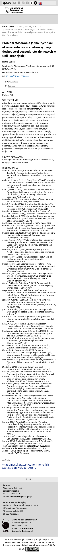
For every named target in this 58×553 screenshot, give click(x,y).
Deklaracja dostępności (22, 531)
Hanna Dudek (8, 62)
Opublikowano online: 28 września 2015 (20, 72)
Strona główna (9, 26)
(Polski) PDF (7, 95)
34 (6, 85)
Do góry (29, 479)
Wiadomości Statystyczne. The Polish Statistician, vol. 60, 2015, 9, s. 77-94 (28, 67)
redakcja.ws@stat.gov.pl (21, 496)
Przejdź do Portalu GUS (22, 528)
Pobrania (11, 86)
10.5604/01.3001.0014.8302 (17, 76)
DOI (15, 76)
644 (6, 81)
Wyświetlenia (13, 82)
